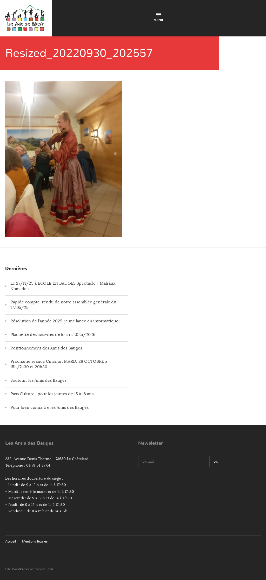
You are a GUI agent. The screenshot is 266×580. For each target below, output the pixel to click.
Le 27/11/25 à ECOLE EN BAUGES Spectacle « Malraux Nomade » (62, 286)
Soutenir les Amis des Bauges (38, 380)
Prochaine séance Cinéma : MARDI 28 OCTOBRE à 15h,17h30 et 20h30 (58, 364)
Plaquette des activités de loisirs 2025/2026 (52, 334)
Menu (158, 17)
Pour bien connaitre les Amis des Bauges (49, 407)
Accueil (10, 541)
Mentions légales (35, 541)
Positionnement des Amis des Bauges (46, 348)
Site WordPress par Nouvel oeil (29, 569)
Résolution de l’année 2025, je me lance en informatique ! (65, 321)
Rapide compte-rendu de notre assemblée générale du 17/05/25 (63, 304)
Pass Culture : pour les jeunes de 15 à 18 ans (52, 394)
